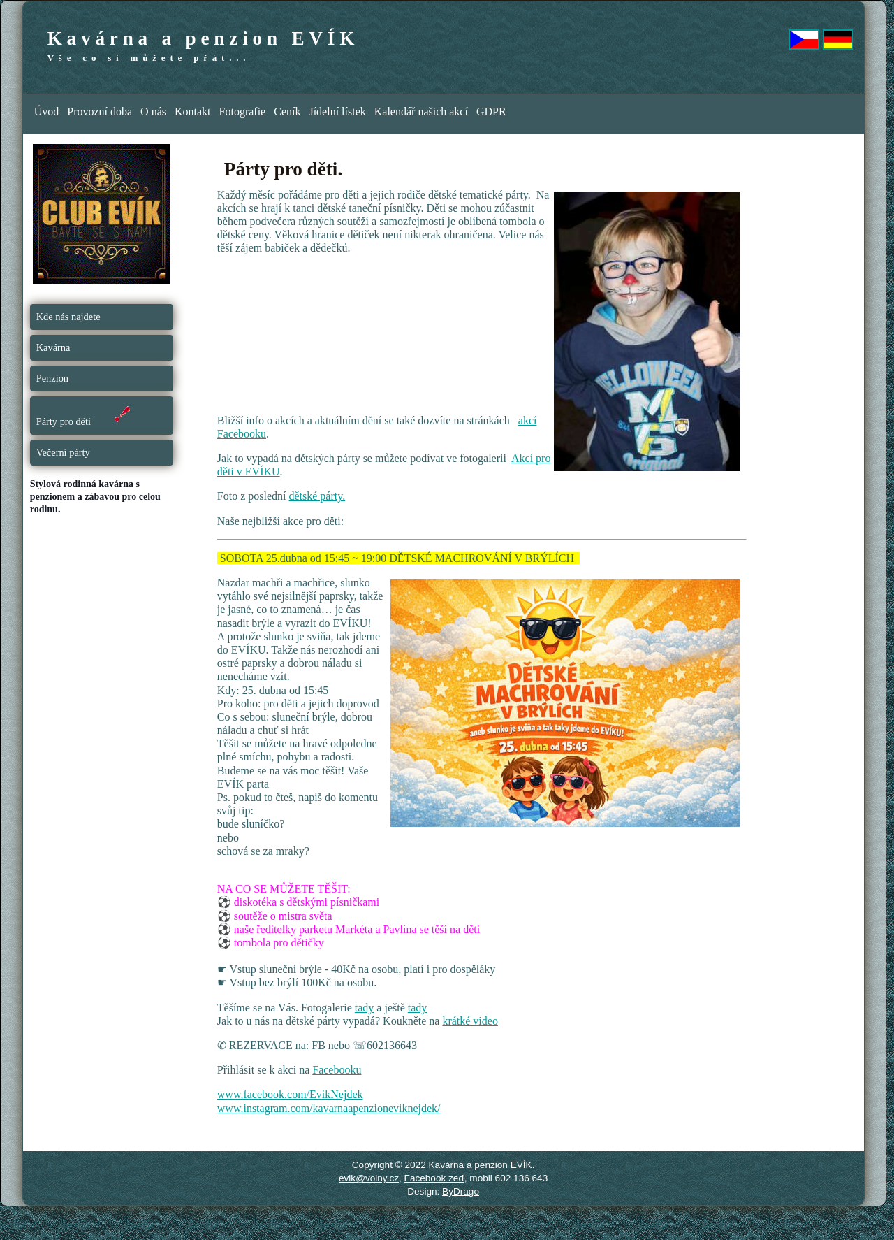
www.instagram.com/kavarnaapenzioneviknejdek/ (329, 1108)
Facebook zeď (434, 1178)
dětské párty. (316, 496)
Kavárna (53, 347)
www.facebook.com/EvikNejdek (290, 1094)
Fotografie (242, 111)
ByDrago (460, 1191)
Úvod (46, 111)
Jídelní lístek (337, 111)
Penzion (52, 378)
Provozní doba (99, 111)
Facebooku (336, 1070)
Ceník (287, 111)
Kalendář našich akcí (421, 111)
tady (364, 1008)
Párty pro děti (84, 415)
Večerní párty (63, 452)
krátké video (470, 1021)
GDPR (491, 111)
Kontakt (193, 111)
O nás (153, 111)
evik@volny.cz (369, 1178)
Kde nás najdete (68, 316)
